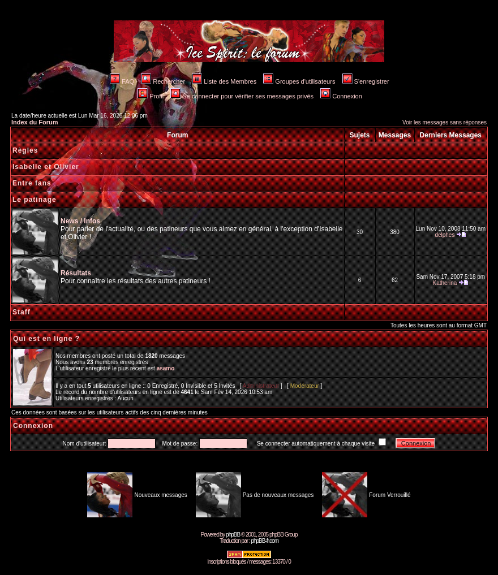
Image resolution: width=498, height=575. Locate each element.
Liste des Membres (224, 81)
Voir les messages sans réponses (444, 122)
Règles (25, 150)
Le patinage (34, 200)
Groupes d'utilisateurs (299, 81)
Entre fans (31, 183)
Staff (21, 312)
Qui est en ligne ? (46, 339)
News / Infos (80, 221)
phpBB (233, 534)
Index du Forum (34, 122)
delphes (444, 235)
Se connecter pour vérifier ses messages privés (242, 96)
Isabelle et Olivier (45, 167)
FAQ (122, 81)
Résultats (76, 273)
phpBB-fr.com (264, 541)
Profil (151, 96)
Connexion (341, 96)
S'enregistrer (365, 81)
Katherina (444, 283)
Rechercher (163, 81)
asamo (166, 368)
